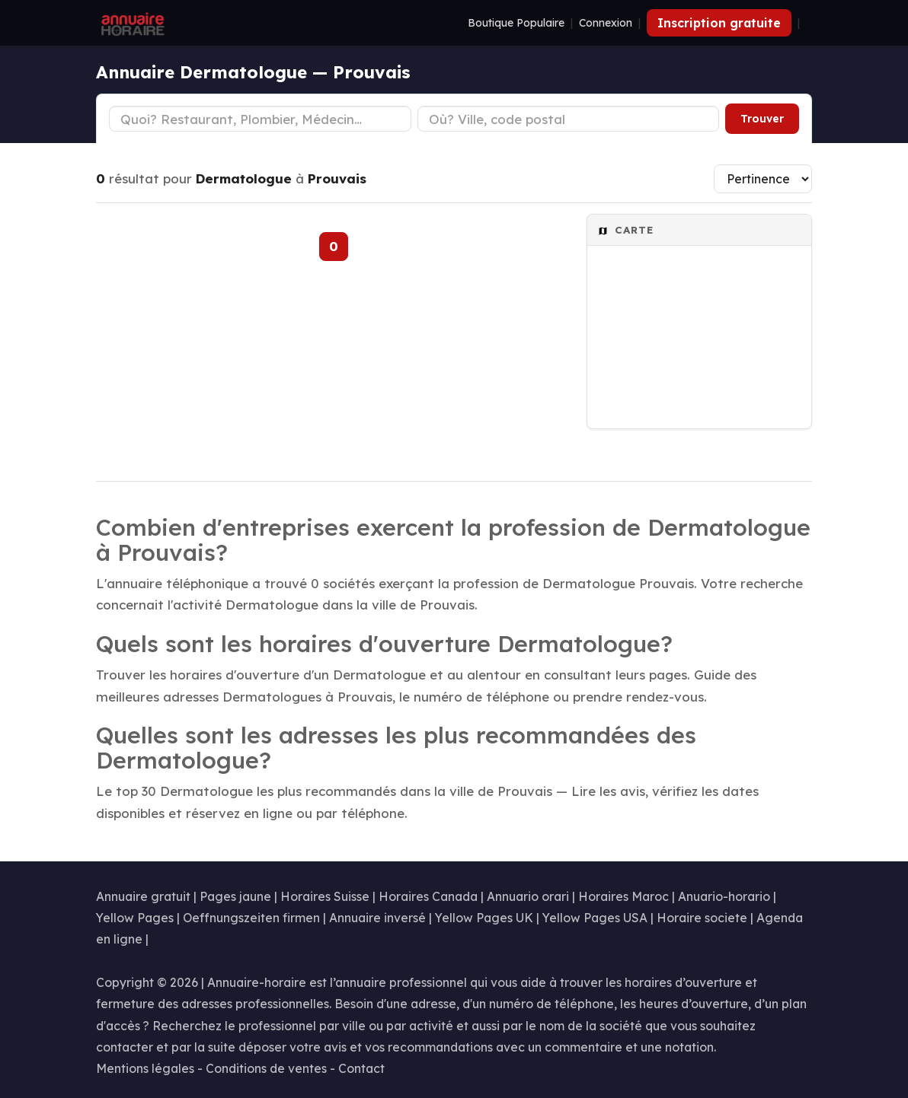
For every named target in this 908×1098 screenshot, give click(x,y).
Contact (361, 1068)
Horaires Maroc (623, 896)
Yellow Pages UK (484, 917)
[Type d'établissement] (260, 119)
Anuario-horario (724, 896)
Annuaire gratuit (143, 896)
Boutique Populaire (516, 23)
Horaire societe (702, 917)
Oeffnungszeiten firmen (251, 917)
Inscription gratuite (719, 22)
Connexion (605, 23)
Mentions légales (145, 1068)
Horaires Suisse (324, 896)
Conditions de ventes (266, 1068)
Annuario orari (528, 896)
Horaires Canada (428, 896)
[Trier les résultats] (763, 178)
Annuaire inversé (377, 917)
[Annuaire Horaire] (131, 23)
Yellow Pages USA (594, 917)
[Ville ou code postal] (568, 119)
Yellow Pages (135, 917)
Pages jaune (235, 896)
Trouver (762, 119)
